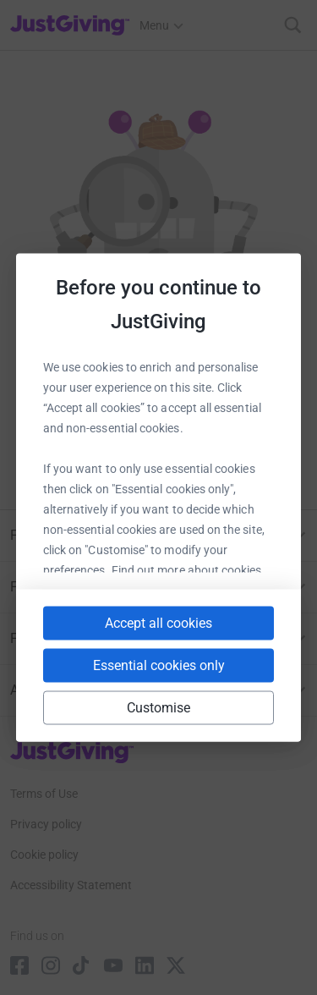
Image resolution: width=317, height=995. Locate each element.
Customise (159, 708)
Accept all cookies (158, 623)
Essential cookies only (159, 665)
